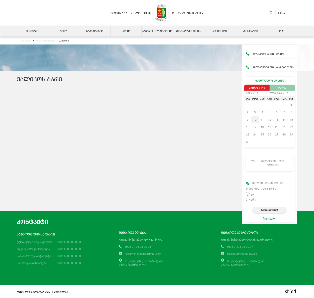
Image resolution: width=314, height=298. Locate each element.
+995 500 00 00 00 (69, 249)
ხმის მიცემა (269, 209)
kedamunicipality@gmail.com (143, 253)
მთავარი (26, 40)
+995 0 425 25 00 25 (138, 246)
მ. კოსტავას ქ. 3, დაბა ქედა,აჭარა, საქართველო (141, 262)
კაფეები (63, 40)
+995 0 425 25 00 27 (240, 246)
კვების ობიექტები (44, 40)
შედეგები (269, 218)
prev (254, 93)
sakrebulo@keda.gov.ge (242, 253)
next (258, 93)
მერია (282, 87)
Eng (280, 12)
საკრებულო (257, 87)
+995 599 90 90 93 (69, 241)
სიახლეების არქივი (269, 80)
